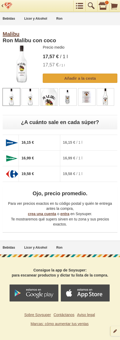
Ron (59, 18)
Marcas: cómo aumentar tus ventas (60, 324)
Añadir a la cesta (80, 78)
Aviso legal (86, 315)
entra (64, 214)
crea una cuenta (42, 214)
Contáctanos (64, 315)
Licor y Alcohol (35, 18)
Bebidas (9, 18)
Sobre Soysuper (37, 315)
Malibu (11, 34)
